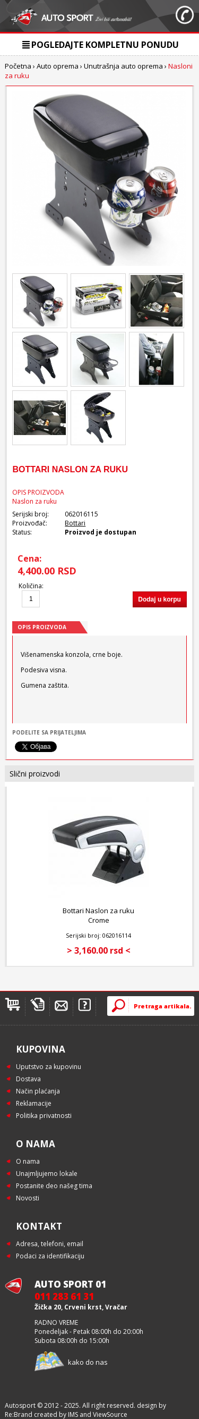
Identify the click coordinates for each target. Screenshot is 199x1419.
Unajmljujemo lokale (46, 1173)
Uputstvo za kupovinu (48, 1066)
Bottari (75, 523)
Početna (18, 66)
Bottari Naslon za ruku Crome (98, 915)
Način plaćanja (38, 1091)
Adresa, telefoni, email (49, 1243)
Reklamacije (33, 1103)
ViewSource (110, 1414)
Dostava (28, 1078)
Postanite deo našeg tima (54, 1185)
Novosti (27, 1198)
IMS (73, 1414)
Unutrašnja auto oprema (123, 66)
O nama (28, 1161)
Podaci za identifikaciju (50, 1256)
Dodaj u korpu (159, 599)
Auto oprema (58, 66)
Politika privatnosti (44, 1115)
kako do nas (88, 1362)
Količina (30, 585)
